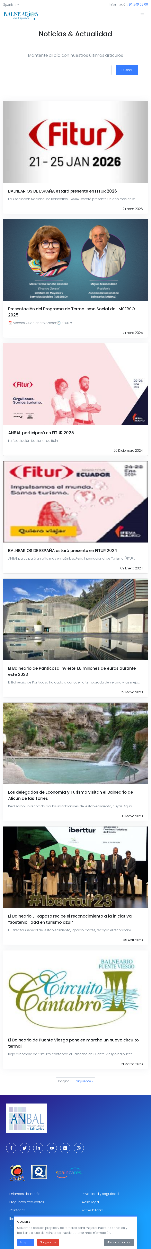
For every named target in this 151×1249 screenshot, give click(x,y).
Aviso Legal (90, 1202)
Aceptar (26, 1244)
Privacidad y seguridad (100, 1193)
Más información (118, 1244)
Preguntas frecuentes (26, 1202)
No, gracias (48, 1244)
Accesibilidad (92, 1210)
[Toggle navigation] (142, 15)
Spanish (9, 4)
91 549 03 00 (138, 4)
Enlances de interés (24, 1193)
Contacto (17, 1210)
